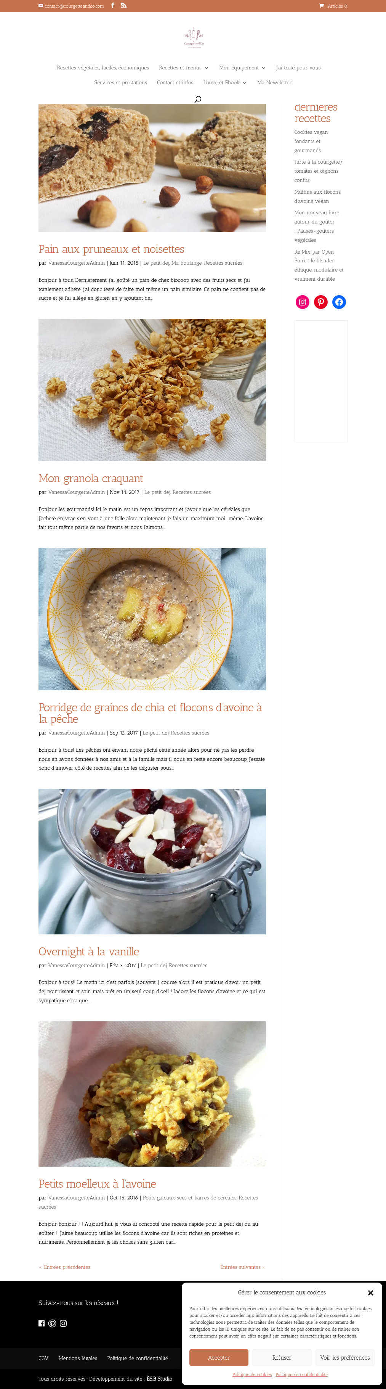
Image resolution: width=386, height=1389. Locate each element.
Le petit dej (156, 263)
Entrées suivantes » (243, 1267)
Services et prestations (120, 83)
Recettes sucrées (223, 263)
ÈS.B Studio (159, 1379)
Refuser (282, 1357)
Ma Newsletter (274, 83)
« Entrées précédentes (64, 1267)
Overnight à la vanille (90, 951)
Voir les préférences (345, 1357)
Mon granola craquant (92, 478)
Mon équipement (239, 68)
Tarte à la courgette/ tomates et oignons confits (319, 171)
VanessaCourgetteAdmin (76, 263)
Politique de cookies (252, 1374)
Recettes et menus (180, 68)
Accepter (219, 1357)
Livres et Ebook (221, 83)
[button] (371, 1293)
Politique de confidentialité (301, 1374)
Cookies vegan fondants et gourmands (311, 141)
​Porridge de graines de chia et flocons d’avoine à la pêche (150, 713)
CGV (43, 1358)
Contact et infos (175, 83)
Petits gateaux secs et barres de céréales (190, 1197)
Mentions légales (78, 1358)
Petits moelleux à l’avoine (97, 1184)
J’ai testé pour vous (299, 68)
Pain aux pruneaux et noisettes (111, 249)
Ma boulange (186, 263)
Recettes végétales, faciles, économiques (103, 68)
